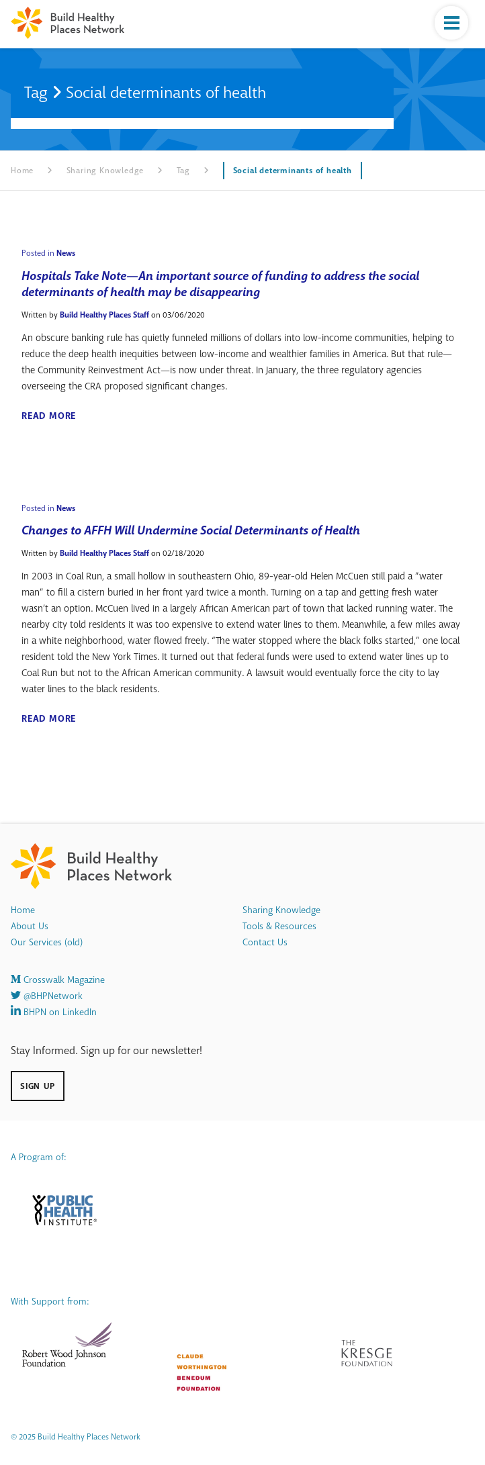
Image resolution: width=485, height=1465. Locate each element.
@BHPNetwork (47, 996)
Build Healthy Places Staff (104, 315)
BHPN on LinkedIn (54, 1012)
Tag (183, 170)
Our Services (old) (47, 942)
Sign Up (37, 1086)
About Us (29, 926)
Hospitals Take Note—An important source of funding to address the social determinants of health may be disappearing (220, 284)
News (65, 253)
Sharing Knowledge (105, 170)
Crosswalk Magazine (58, 980)
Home (22, 170)
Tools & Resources (279, 926)
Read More (48, 416)
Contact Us (265, 942)
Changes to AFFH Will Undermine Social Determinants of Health (190, 530)
